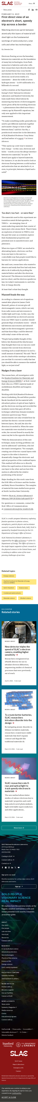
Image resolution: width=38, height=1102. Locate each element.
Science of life (6, 961)
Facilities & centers (10, 972)
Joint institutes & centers (10, 978)
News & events (8, 1001)
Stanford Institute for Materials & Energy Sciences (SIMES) (17, 582)
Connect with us (7, 940)
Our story (5, 925)
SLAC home (18, 1061)
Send (36, 10)
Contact (6, 863)
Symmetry (9, 1007)
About (4, 922)
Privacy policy (16, 1029)
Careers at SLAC (7, 996)
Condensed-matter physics (12, 593)
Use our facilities (7, 993)
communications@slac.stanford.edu (18, 509)
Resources (5, 937)
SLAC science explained (9, 967)
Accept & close (9, 1097)
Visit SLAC (5, 934)
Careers (18, 1071)
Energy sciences (9, 576)
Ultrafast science (25, 598)
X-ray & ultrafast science (10, 949)
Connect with (8, 860)
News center (7, 9)
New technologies (8, 955)
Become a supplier (8, 990)
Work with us (8, 984)
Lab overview (6, 931)
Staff (6, 1029)
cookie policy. (16, 1093)
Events (4, 1013)
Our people (5, 928)
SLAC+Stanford (9, 588)
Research (6, 946)
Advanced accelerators (9, 952)
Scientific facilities (8, 975)
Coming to (8, 856)
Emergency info (18, 1068)
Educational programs (9, 1016)
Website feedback (7, 1035)
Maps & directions (18, 1064)
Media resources (7, 1010)
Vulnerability (10, 1032)
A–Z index (23, 1032)
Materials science (9, 598)
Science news (23, 588)
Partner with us (7, 987)
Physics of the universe (9, 958)
